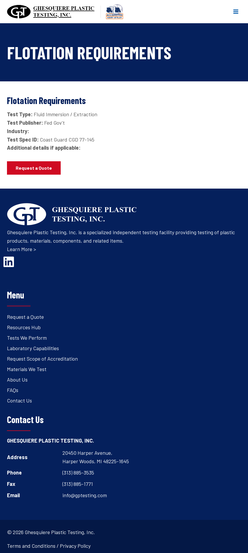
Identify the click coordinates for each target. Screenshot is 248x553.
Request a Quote (25, 317)
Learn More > (21, 249)
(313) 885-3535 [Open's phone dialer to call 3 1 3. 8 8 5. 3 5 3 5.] (78, 472)
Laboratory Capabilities (33, 348)
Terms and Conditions (31, 546)
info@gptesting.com (84, 495)
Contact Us (19, 400)
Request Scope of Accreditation (42, 358)
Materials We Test (26, 369)
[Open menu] (235, 11)
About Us (17, 379)
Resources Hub (24, 327)
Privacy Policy (75, 546)
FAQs (12, 390)
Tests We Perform (27, 337)
